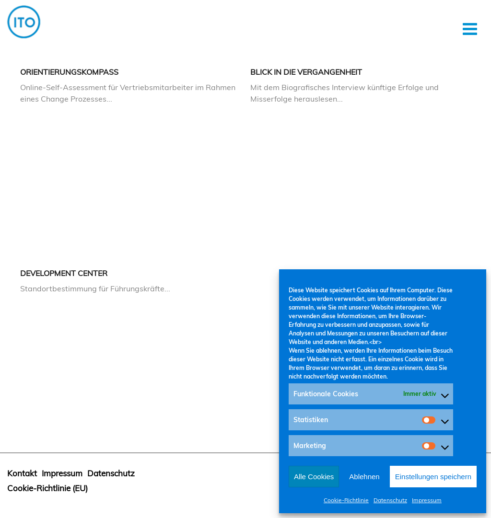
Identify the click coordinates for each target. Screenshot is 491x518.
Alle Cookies (314, 476)
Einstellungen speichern (433, 476)
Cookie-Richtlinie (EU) (47, 488)
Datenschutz (390, 500)
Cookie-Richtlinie (346, 500)
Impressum (427, 500)
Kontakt (22, 473)
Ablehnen (364, 476)
